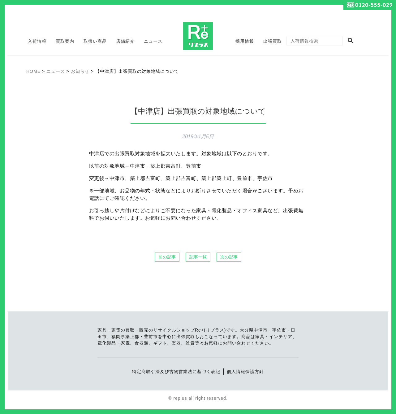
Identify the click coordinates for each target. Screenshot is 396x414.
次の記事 (229, 256)
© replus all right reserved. (198, 398)
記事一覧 (198, 256)
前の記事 (167, 256)
